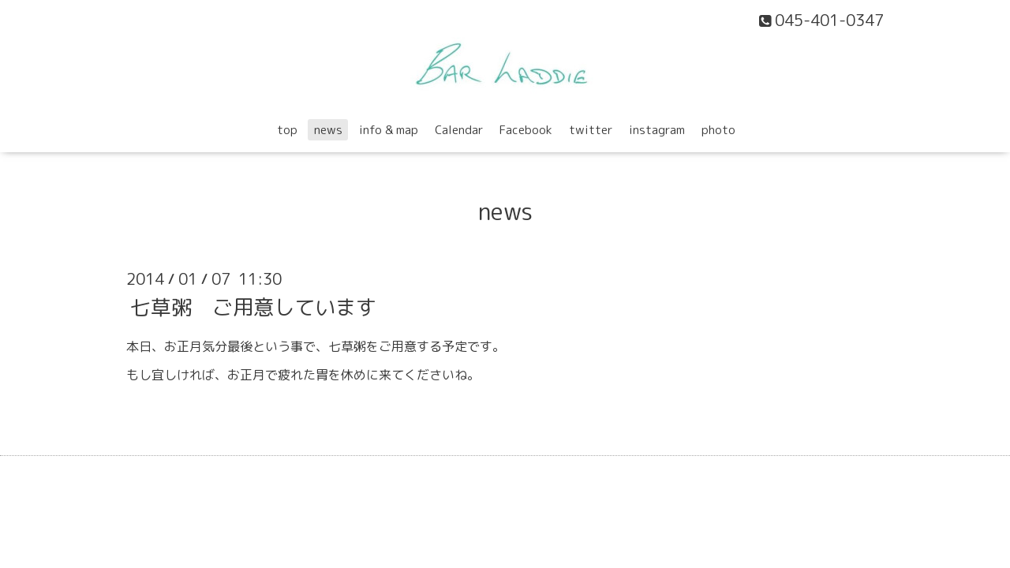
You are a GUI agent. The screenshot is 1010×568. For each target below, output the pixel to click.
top (287, 129)
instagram (657, 129)
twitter (590, 129)
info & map (388, 129)
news (328, 129)
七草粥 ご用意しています (253, 306)
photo (718, 129)
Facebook (525, 129)
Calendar (459, 129)
